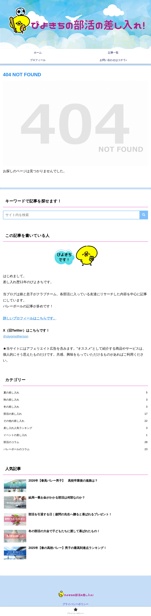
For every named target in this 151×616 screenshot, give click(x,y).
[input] (75, 215)
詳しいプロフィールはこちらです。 (30, 318)
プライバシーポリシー (75, 604)
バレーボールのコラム (75, 449)
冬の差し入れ (75, 407)
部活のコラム (75, 442)
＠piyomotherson (15, 336)
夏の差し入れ (75, 393)
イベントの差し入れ (75, 435)
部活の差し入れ (75, 414)
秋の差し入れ (75, 400)
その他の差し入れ (75, 421)
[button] (143, 215)
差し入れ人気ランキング (75, 428)
